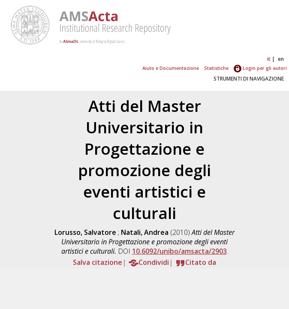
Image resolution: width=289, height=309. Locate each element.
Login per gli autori (260, 68)
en (281, 59)
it (269, 59)
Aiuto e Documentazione (170, 68)
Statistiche (216, 68)
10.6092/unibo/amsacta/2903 (179, 251)
